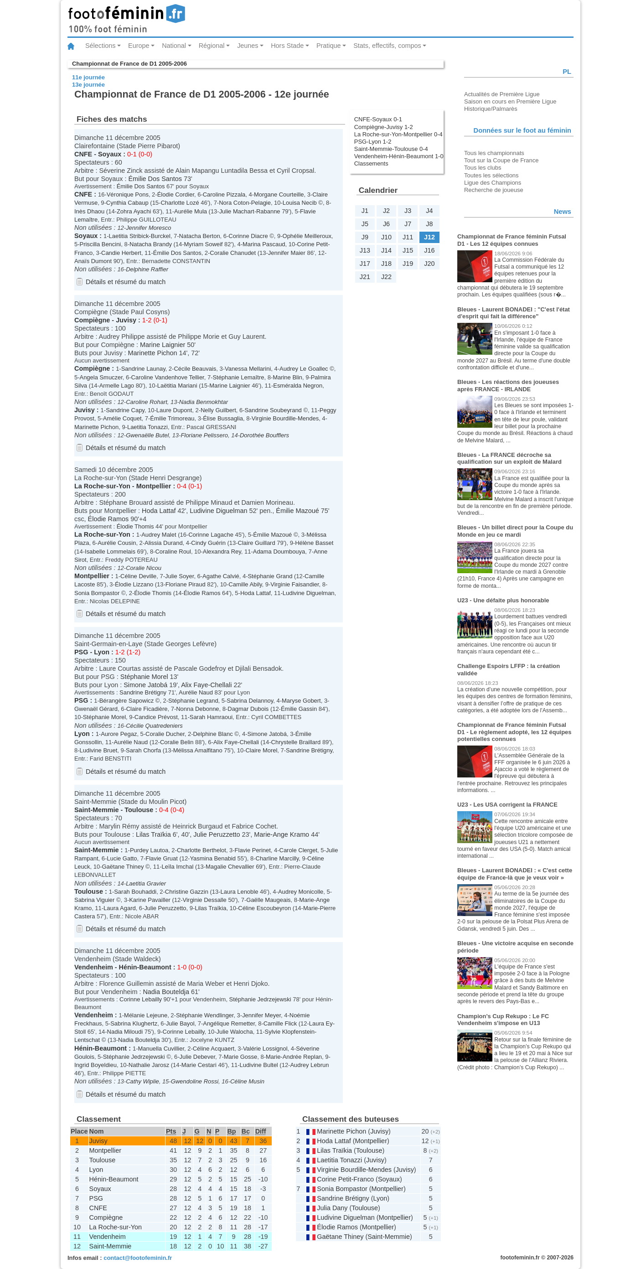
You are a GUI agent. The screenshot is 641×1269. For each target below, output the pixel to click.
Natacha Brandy (150, 244)
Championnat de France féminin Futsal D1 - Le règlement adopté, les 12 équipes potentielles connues (514, 731)
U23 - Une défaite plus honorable (503, 600)
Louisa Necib (300, 202)
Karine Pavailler (150, 899)
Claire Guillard (256, 542)
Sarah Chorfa (143, 750)
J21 (365, 276)
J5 (365, 224)
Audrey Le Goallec (303, 368)
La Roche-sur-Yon (102, 486)
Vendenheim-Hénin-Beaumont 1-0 (399, 156)
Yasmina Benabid (213, 858)
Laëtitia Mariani (177, 385)
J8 (429, 224)
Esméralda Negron (297, 385)
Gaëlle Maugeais (268, 899)
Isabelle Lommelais (110, 551)
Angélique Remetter (229, 1023)
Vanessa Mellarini (248, 368)
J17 (365, 263)
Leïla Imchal (178, 866)
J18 (386, 263)
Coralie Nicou (143, 568)
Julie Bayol (180, 1023)
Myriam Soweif (203, 244)
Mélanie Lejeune (145, 1015)
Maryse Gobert (301, 700)
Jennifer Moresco (148, 227)
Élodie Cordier (175, 194)
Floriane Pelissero (204, 435)
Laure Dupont (174, 410)
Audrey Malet (158, 534)
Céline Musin (247, 1081)
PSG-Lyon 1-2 (373, 141)
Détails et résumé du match (125, 281)
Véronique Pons (128, 194)
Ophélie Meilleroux (307, 236)
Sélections (100, 45)
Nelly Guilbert (218, 410)
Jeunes (247, 45)
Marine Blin (287, 377)
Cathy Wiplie (142, 1081)
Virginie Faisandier (294, 584)
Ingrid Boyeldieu (95, 1065)
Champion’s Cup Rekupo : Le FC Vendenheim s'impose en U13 (503, 1020)
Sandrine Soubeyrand (272, 410)
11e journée (88, 77)
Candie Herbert (121, 252)
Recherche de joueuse (493, 189)
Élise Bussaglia (223, 418)
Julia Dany (332, 1208)
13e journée (88, 84)
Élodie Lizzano (134, 584)
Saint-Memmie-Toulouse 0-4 (391, 148)
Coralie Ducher (165, 733)
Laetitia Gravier (146, 883)
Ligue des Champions (492, 182)
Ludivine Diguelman (218, 510)
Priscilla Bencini (100, 244)
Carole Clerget (298, 850)
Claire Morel (261, 750)
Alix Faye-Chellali (206, 685)
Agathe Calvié (220, 576)
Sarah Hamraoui (211, 717)
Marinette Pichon (152, 353)
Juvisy (126, 320)
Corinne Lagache (210, 534)
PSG (81, 652)
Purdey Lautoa (149, 850)
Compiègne (92, 320)
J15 (408, 250)
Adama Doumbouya (279, 551)
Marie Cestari (199, 1065)
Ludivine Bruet (99, 750)
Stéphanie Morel (144, 676)
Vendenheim (93, 967)
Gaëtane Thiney (123, 866)
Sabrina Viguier (94, 899)
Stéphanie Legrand (193, 700)
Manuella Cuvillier (161, 1048)
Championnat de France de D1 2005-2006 (129, 63)
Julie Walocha (234, 1031)
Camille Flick (280, 1023)
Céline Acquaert (213, 1048)
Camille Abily (245, 584)
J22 (386, 276)
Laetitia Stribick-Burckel (140, 236)
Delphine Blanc (213, 733)
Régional (212, 45)
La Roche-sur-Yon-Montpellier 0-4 (398, 134)
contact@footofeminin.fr (137, 1257)
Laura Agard (119, 908)
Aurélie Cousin (117, 542)
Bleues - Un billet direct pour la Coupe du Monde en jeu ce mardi (515, 531)
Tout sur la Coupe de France (501, 160)
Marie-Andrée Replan (294, 1056)
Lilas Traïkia (153, 834)
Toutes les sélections (491, 175)
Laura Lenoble (239, 891)
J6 (386, 224)
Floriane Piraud (185, 584)
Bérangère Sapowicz (126, 700)
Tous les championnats (494, 153)
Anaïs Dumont (93, 261)
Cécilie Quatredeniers (154, 725)
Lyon (101, 652)
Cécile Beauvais (195, 368)
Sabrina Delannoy (250, 700)
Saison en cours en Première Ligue (510, 101)
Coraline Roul (173, 551)
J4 (429, 210)
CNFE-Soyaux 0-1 (378, 119)
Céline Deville (138, 576)
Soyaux (109, 154)
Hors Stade (287, 45)
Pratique (328, 45)
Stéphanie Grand (270, 576)
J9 (365, 237)
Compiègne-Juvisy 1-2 (383, 127)
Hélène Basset (314, 542)
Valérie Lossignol (265, 1048)
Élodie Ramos (108, 519)
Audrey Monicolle (300, 891)
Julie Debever (197, 1056)
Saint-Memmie (96, 809)
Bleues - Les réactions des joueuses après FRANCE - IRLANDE (508, 385)
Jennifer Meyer (261, 1015)
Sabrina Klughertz (133, 1023)
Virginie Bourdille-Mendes (285, 418)
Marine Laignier (162, 344)
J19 (408, 263)
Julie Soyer (179, 576)
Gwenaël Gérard (96, 708)
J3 (407, 210)
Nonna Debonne (197, 708)
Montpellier (153, 486)
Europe (138, 45)
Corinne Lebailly (140, 999)
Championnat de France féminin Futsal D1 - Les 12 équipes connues (511, 240)
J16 (429, 250)
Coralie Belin (176, 742)
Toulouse (138, 809)
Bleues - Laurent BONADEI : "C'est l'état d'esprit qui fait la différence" (513, 313)
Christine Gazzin (186, 891)
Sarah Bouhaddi (135, 891)
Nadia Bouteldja (166, 991)
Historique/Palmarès (490, 108)
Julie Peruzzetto (216, 834)
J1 (365, 210)
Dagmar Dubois (248, 708)
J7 (407, 224)
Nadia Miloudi (125, 1031)
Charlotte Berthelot (201, 850)
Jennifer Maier (286, 252)
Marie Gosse (240, 1056)
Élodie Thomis (135, 526)
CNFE (83, 154)
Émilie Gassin (299, 708)
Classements (371, 163)
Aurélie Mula (190, 211)
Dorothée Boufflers (264, 435)
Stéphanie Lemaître (238, 377)
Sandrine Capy (125, 410)
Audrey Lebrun (309, 1065)
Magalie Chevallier (230, 866)
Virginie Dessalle (205, 899)
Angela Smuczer (101, 377)
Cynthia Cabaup (127, 202)
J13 (365, 250)
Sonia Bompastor (96, 593)
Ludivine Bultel (259, 1065)
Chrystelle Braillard (296, 742)
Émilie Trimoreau (172, 418)
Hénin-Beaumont (145, 967)
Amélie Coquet (122, 418)
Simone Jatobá (145, 685)
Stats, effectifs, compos (387, 45)
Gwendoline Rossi (194, 1081)
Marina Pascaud (264, 244)
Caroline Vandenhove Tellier (167, 377)
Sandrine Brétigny (142, 692)
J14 (386, 250)
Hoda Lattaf (159, 510)
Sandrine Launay (143, 368)
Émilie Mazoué (297, 510)
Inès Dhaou (89, 211)
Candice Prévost (156, 717)
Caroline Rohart (146, 402)
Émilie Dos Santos (155, 178)
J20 (429, 263)
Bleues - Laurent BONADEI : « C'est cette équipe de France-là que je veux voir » (514, 874)
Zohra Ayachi (134, 211)
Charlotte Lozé (179, 202)
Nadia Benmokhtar (203, 402)
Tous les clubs (482, 167)
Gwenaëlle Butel (147, 435)
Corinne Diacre (248, 236)
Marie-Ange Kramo (281, 834)
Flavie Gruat (161, 858)
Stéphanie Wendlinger (205, 1015)
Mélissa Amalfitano (197, 750)
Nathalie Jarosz (149, 1065)
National (174, 45)
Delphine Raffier (147, 269)
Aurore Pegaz (119, 733)
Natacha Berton (199, 236)
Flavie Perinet (253, 850)
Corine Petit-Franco (345, 1179)
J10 (386, 237)
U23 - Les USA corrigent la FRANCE (507, 804)
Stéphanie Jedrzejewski (260, 999)
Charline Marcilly (277, 858)
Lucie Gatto (122, 858)
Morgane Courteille (279, 194)
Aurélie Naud (196, 692)
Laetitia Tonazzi (147, 427)
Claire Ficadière (147, 708)
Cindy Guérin (208, 542)
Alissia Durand (164, 542)
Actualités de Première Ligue (502, 94)
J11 (408, 237)
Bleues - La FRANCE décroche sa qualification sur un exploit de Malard (509, 458)
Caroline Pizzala (224, 194)
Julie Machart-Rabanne (249, 211)
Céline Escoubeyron (264, 908)
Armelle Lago (116, 385)
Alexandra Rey (222, 551)
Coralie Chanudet (233, 252)
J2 (386, 210)
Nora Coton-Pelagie (245, 202)
